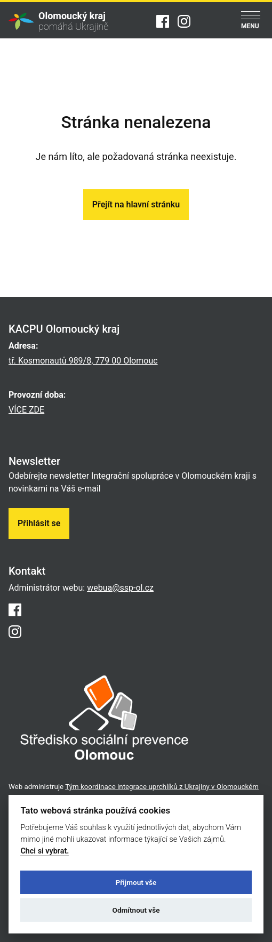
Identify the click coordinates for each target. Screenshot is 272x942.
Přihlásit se (39, 523)
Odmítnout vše (136, 910)
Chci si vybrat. (44, 851)
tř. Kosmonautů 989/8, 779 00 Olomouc (83, 361)
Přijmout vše (136, 882)
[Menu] (250, 21)
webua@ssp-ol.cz (120, 588)
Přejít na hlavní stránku (136, 204)
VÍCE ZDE (26, 410)
